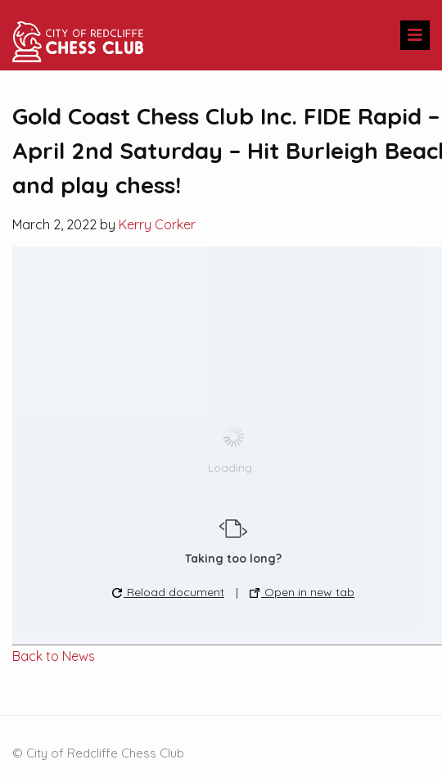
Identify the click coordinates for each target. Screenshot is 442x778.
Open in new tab (302, 592)
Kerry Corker (157, 224)
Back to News (53, 656)
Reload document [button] (168, 592)
